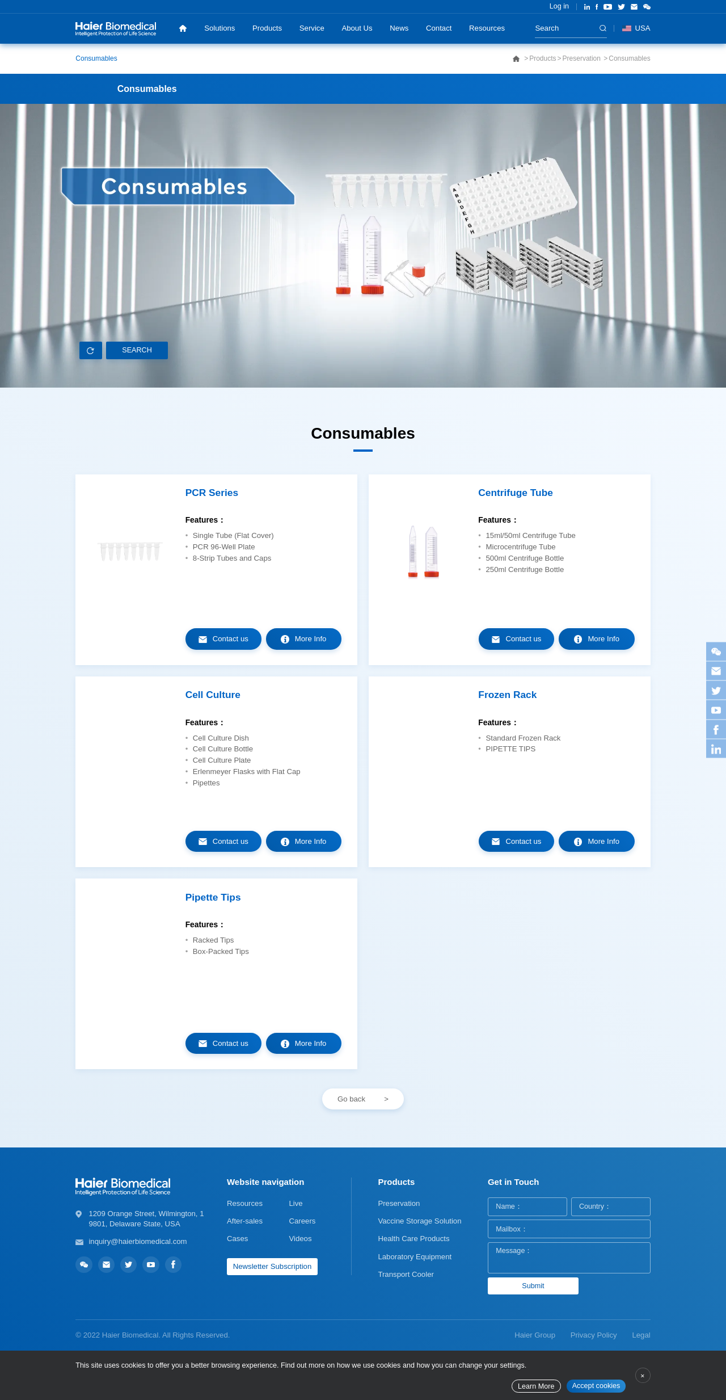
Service (311, 28)
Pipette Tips (213, 897)
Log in (559, 6)
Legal (641, 1335)
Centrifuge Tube (515, 492)
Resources (487, 28)
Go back (351, 1099)
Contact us (230, 638)
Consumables (96, 58)
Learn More (536, 1386)
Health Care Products (413, 1238)
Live (295, 1203)
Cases (237, 1238)
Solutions (219, 28)
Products (267, 28)
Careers (302, 1221)
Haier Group (534, 1335)
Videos (300, 1238)
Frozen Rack (507, 695)
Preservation (583, 58)
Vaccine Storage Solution (419, 1221)
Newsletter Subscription (272, 1266)
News (399, 28)
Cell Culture (212, 695)
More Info (311, 638)
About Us (356, 28)
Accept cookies (596, 1386)
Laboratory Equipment (414, 1256)
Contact (438, 28)
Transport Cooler (405, 1274)
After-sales (245, 1221)
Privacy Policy (594, 1335)
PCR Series (211, 492)
